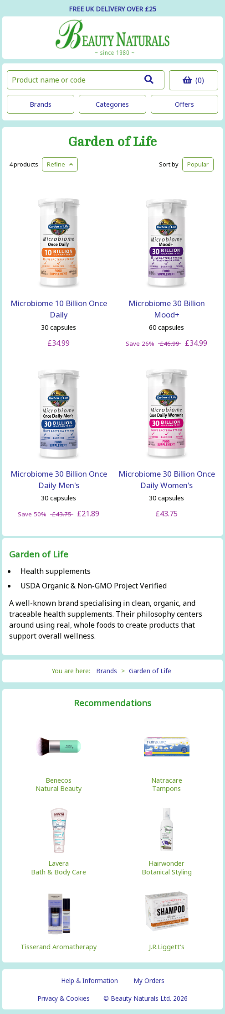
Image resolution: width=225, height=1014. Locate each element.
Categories (112, 104)
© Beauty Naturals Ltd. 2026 (145, 998)
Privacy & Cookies (63, 998)
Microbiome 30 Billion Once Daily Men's (58, 479)
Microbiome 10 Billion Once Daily (58, 309)
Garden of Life (112, 142)
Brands (40, 104)
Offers (184, 104)
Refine (60, 164)
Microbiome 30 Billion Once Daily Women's (166, 479)
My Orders (148, 980)
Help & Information (89, 980)
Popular (198, 164)
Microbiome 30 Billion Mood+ (166, 309)
